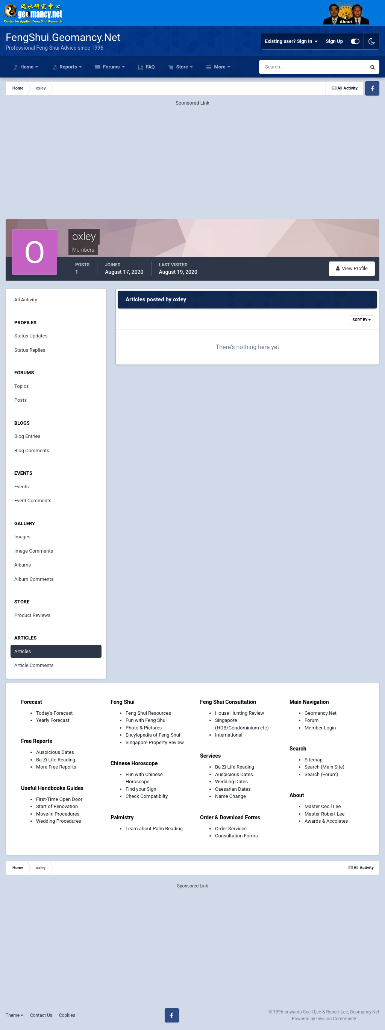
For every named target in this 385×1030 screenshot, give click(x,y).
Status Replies (29, 350)
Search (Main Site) (324, 767)
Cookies (67, 1015)
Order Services (231, 828)
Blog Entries (27, 436)
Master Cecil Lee (323, 806)
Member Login (320, 728)
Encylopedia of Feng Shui (153, 735)
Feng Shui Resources (148, 713)
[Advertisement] (192, 159)
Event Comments (33, 500)
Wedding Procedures (58, 821)
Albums (22, 565)
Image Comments (33, 551)
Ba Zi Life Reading (55, 760)
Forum (311, 720)
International (229, 735)
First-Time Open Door (59, 799)
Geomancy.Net (320, 713)
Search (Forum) (321, 774)
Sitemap (314, 760)
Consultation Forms (236, 836)
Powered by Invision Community (324, 1018)
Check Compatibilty (147, 796)
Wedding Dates (231, 781)
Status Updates (30, 336)
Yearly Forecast (53, 720)
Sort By (362, 320)
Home (27, 67)
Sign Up (334, 41)
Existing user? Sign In (291, 41)
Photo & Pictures (144, 728)
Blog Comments (31, 450)
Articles (22, 651)
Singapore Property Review (155, 742)
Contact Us (41, 1015)
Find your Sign (141, 789)
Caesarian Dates (233, 789)
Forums (111, 67)
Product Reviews (32, 615)
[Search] (289, 67)
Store (182, 67)
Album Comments (33, 579)
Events (21, 486)
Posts (20, 400)
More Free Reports (56, 767)
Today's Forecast (54, 713)
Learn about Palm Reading (154, 828)
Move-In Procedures (57, 814)
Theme (14, 1015)
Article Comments (33, 665)
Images (22, 536)
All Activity (25, 299)
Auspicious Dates (55, 752)
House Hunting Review (239, 713)
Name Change (230, 796)
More (220, 67)
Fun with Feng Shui (146, 720)
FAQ (150, 67)
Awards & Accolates (326, 821)
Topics (21, 386)
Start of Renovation (57, 806)
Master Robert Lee (325, 814)
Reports (68, 67)
